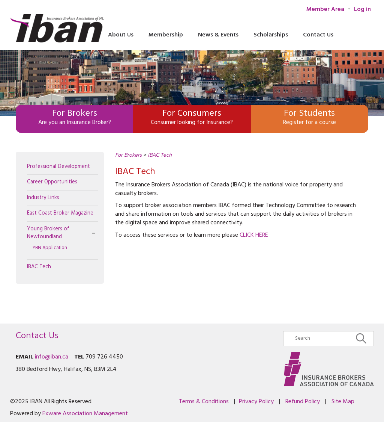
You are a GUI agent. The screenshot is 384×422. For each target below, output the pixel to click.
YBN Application (50, 248)
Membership (165, 35)
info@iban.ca (51, 357)
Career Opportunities (52, 182)
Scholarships (271, 35)
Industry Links (43, 198)
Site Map (343, 402)
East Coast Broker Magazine (60, 213)
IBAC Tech (39, 267)
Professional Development (58, 166)
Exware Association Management (85, 414)
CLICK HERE (254, 235)
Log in (362, 9)
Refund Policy (302, 402)
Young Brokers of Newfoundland (48, 233)
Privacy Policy (256, 402)
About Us (121, 35)
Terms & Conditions (204, 402)
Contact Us (318, 35)
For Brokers (128, 155)
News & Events (218, 35)
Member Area (325, 9)
